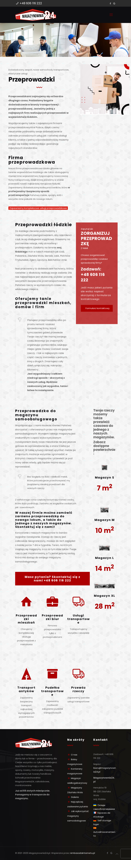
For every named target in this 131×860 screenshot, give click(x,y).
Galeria (75, 797)
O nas (74, 754)
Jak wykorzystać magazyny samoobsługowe (78, 816)
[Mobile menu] (111, 14)
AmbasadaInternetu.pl (82, 853)
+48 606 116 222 (31, 3)
